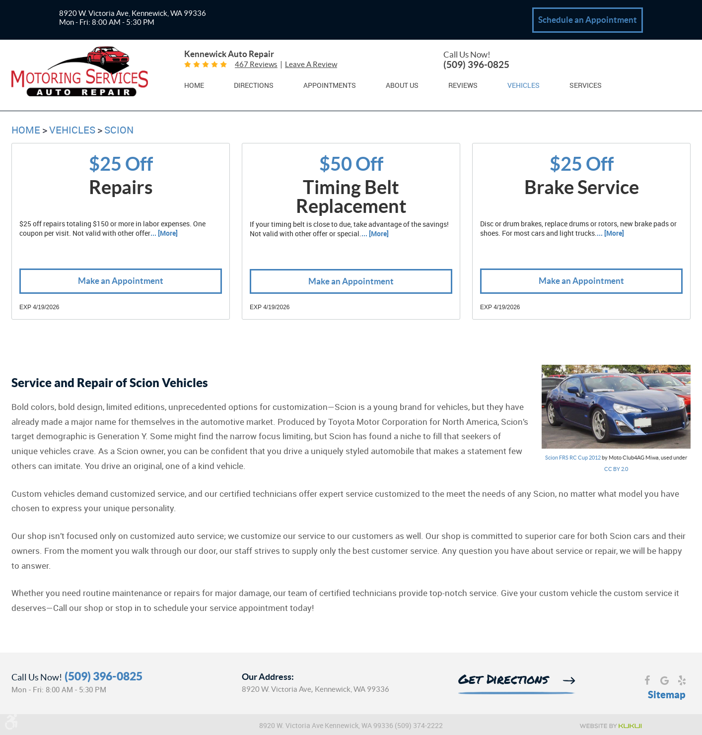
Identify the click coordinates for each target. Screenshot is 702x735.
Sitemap (667, 694)
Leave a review (311, 64)
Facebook (647, 681)
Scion (119, 130)
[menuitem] (194, 85)
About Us (402, 86)
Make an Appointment (120, 281)
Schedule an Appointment (587, 19)
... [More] (164, 233)
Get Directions (503, 680)
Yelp (682, 681)
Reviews (463, 86)
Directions (254, 86)
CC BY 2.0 (616, 469)
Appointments (329, 86)
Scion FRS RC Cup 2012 (573, 458)
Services (585, 86)
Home (194, 86)
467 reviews (256, 64)
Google (664, 681)
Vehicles (523, 86)
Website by (610, 726)
